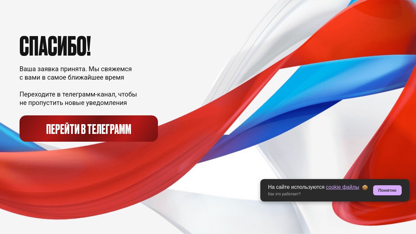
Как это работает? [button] (284, 194)
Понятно (387, 190)
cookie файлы (342, 187)
